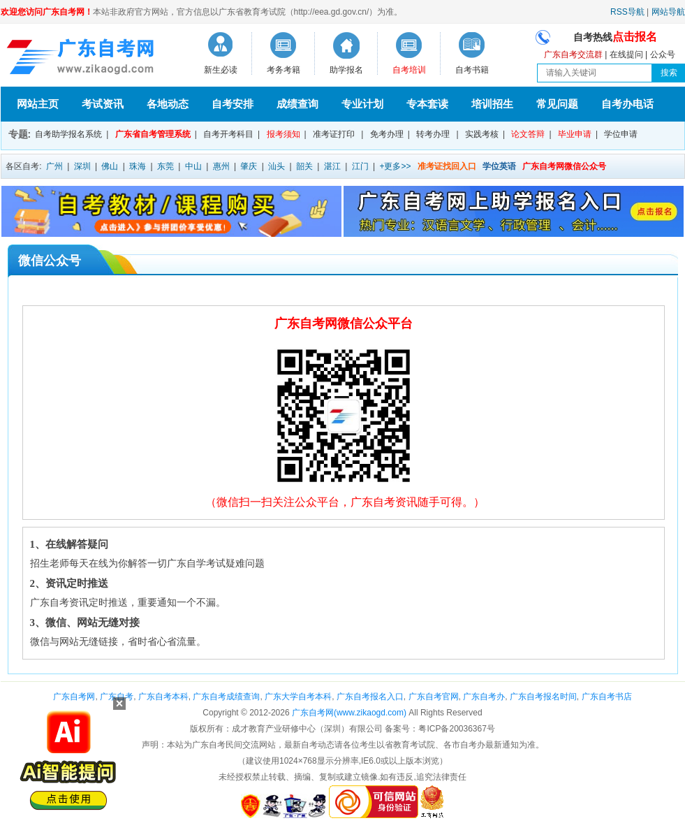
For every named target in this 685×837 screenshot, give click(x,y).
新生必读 (220, 70)
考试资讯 (103, 104)
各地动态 (168, 104)
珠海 (137, 166)
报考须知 (283, 134)
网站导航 (668, 12)
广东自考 (116, 696)
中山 (193, 166)
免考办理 (387, 134)
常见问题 (557, 104)
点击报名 (634, 37)
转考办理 (433, 134)
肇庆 (248, 166)
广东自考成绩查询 (226, 696)
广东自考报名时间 (543, 696)
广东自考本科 (163, 696)
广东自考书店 (607, 696)
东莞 (165, 166)
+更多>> (395, 166)
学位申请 (621, 134)
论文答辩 (528, 134)
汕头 (276, 166)
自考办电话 (627, 104)
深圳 (82, 166)
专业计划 (362, 104)
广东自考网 (74, 696)
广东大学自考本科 (298, 696)
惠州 (221, 166)
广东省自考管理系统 (153, 134)
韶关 (304, 166)
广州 (54, 166)
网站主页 (38, 104)
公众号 (662, 54)
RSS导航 (627, 12)
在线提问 (626, 54)
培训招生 (492, 104)
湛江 (332, 166)
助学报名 (346, 70)
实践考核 (482, 134)
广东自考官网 (433, 696)
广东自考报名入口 (370, 696)
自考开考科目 (228, 134)
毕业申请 (574, 134)
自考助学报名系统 (68, 134)
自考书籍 (472, 70)
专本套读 (427, 104)
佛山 (109, 166)
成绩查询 (297, 104)
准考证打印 (334, 134)
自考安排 (232, 104)
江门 (360, 166)
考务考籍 (283, 70)
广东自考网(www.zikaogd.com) (349, 713)
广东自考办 (484, 696)
